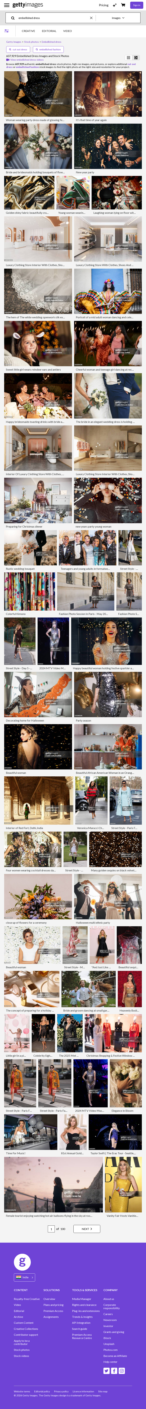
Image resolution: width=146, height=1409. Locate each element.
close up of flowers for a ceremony (26, 922)
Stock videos (21, 1355)
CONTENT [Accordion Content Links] (21, 1290)
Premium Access (53, 1310)
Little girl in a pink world (20, 1055)
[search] (14, 18)
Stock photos (22, 1349)
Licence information (83, 1391)
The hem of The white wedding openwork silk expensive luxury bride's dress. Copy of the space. (62, 317)
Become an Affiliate (115, 1355)
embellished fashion (48, 49)
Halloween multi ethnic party (93, 922)
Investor (108, 1326)
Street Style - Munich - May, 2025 (84, 967)
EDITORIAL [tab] (49, 30)
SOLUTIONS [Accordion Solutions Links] (51, 1290)
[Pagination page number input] (51, 1228)
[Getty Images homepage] (28, 5)
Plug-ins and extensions (86, 1310)
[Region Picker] (24, 1277)
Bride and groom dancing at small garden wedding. (93, 1010)
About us (108, 1298)
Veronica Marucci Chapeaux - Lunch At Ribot (103, 828)
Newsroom (110, 1319)
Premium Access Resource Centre (82, 1336)
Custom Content (23, 1322)
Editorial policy (42, 1391)
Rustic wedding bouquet (20, 568)
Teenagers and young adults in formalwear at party (90, 568)
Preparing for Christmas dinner (24, 526)
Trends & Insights (82, 1316)
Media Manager (81, 1298)
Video (17, 1304)
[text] (53, 18)
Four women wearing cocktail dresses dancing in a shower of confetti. (46, 870)
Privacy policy (61, 1391)
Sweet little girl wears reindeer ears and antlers (33, 369)
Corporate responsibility (111, 1306)
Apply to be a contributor (22, 1342)
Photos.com (110, 1349)
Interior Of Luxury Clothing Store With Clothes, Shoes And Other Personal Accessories (57, 474)
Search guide (79, 1328)
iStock (107, 1338)
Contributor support (26, 1334)
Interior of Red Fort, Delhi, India (24, 828)
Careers (108, 1314)
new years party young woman (93, 526)
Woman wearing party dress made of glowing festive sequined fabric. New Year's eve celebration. (63, 120)
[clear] (93, 18)
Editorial (19, 1310)
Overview (49, 1298)
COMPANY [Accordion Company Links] (110, 1290)
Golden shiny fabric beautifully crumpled (30, 212)
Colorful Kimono (16, 613)
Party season (83, 720)
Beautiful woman (16, 772)
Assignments (51, 1316)
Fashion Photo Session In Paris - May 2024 (84, 613)
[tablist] (47, 30)
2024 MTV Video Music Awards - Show (62, 668)
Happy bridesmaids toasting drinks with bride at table (38, 421)
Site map (103, 1391)
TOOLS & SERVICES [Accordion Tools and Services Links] (84, 1290)
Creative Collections (26, 1328)
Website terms (22, 1391)
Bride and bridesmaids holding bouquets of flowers (36, 172)
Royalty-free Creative (27, 1298)
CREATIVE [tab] (28, 30)
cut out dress (18, 49)
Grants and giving (113, 1331)
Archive (18, 1316)
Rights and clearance (84, 1304)
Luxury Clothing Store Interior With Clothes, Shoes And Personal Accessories (51, 265)
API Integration (81, 1322)
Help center (110, 1361)
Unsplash (108, 1343)
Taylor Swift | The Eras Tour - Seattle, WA (114, 1153)
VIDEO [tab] (67, 30)
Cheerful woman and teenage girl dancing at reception (107, 369)
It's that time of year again (91, 120)
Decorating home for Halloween (25, 720)
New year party (85, 172)
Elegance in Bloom (122, 1110)
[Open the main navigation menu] (6, 5)
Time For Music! (15, 1153)
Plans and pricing (53, 1304)
